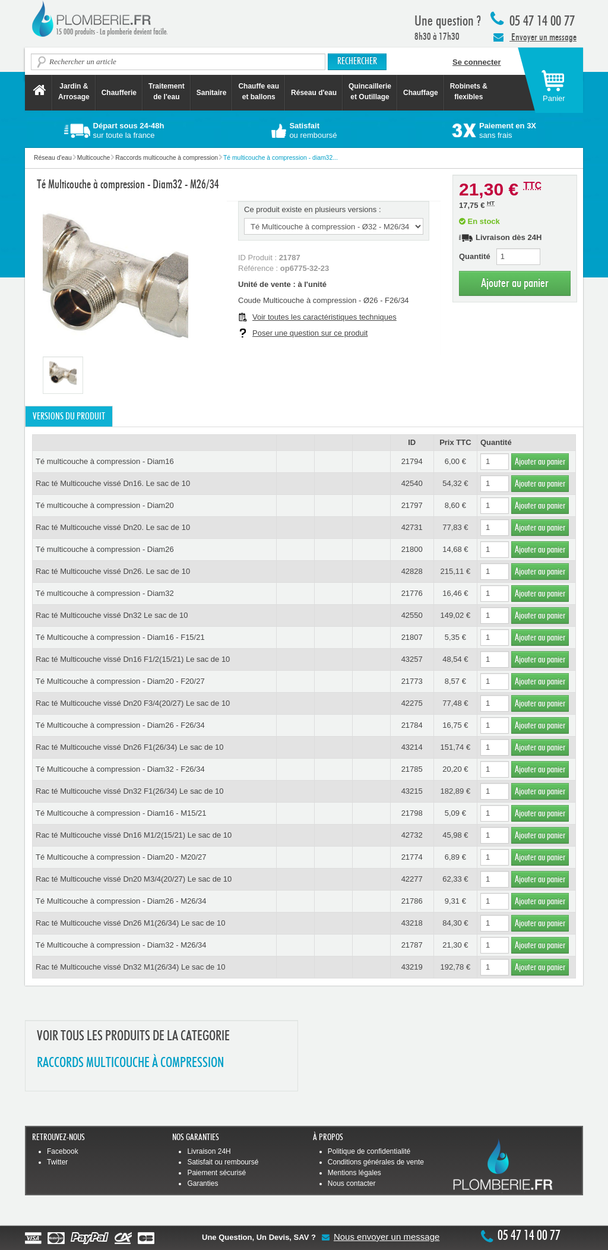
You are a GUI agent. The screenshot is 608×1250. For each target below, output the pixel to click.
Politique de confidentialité (369, 1151)
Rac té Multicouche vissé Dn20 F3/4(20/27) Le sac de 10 (133, 703)
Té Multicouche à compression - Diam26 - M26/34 (121, 901)
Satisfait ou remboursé (222, 1162)
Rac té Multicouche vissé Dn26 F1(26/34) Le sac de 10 (130, 747)
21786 (412, 901)
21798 (412, 813)
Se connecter (476, 62)
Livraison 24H (208, 1151)
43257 (412, 659)
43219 (412, 966)
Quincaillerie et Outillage (370, 91)
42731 (412, 527)
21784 (412, 725)
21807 (412, 637)
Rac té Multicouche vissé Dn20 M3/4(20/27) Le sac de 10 (134, 879)
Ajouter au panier (515, 283)
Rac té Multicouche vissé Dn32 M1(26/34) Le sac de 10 (130, 966)
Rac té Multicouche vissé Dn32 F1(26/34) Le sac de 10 (130, 791)
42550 (412, 615)
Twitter (57, 1162)
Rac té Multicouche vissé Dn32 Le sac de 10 (112, 615)
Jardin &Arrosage (74, 91)
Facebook (62, 1151)
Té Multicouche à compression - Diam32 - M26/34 (121, 944)
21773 (412, 681)
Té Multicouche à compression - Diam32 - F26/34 (120, 769)
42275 (412, 703)
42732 (412, 835)
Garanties (202, 1183)
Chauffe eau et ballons (258, 91)
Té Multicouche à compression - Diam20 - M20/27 (121, 857)
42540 (412, 483)
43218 (412, 922)
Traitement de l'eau (166, 91)
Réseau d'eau (314, 93)
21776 (412, 593)
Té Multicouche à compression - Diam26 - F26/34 (120, 725)
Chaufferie (119, 93)
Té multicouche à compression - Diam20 (105, 505)
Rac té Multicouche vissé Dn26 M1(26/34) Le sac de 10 (130, 922)
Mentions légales (354, 1173)
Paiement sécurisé (216, 1173)
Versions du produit (69, 416)
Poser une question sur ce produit (310, 333)
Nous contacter (352, 1183)
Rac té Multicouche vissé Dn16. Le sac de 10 (113, 483)
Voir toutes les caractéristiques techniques (324, 316)
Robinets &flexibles (468, 91)
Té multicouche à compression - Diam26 (105, 549)
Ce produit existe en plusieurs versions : (312, 209)
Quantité (474, 256)
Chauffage (420, 93)
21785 (412, 769)
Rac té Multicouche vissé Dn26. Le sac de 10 (113, 571)
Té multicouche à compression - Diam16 (105, 461)
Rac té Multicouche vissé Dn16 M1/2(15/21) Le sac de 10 (134, 835)
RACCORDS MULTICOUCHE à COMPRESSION (130, 1063)
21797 (412, 505)
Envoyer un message (535, 36)
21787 (412, 944)
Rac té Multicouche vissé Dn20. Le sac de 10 (113, 527)
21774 (412, 857)
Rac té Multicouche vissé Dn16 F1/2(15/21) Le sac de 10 (133, 659)
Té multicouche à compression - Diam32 (105, 593)
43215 (412, 791)
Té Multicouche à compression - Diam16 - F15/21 (120, 637)
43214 (412, 747)
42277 (412, 879)
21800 (412, 549)
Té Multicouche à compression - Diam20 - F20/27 (120, 681)
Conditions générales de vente (376, 1162)
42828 (412, 571)
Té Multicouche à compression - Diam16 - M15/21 (121, 813)
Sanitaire (212, 93)
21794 (412, 461)
